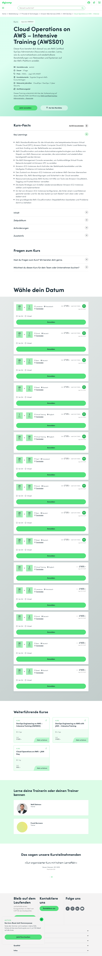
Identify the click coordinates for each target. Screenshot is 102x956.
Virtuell (29, 316)
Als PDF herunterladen (76, 126)
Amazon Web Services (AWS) (50, 14)
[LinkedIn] (77, 909)
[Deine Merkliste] (94, 2)
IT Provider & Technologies (29, 14)
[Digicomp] (7, 3)
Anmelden (51, 322)
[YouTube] (82, 909)
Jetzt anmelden (25, 108)
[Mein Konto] (88, 2)
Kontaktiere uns (49, 908)
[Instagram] (73, 909)
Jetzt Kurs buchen (23, 937)
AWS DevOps (67, 14)
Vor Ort (20, 316)
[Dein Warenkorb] (99, 2)
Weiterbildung (13, 14)
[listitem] (51, 134)
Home (4, 14)
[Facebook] (68, 909)
